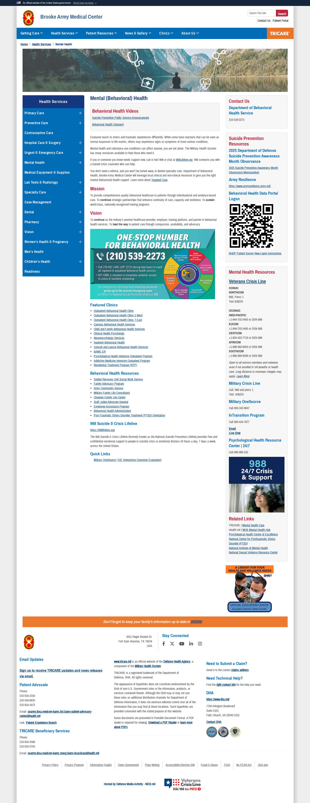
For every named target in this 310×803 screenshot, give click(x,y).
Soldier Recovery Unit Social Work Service (118, 379)
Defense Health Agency (176, 662)
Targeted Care (159, 180)
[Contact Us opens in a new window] (264, 21)
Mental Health (35, 162)
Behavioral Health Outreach (108, 125)
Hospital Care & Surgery (43, 143)
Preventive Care (36, 123)
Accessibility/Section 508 (180, 765)
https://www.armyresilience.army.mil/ (250, 186)
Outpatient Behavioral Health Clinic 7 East (118, 320)
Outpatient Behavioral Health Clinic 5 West (118, 315)
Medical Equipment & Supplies (47, 172)
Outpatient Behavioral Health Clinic (114, 311)
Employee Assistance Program (111, 407)
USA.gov (263, 765)
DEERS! (196, 621)
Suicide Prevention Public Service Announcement (120, 118)
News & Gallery (138, 33)
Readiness (32, 271)
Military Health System (148, 666)
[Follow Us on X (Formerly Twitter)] (172, 644)
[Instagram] (200, 644)
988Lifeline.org (184, 160)
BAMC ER (100, 352)
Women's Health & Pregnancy (47, 242)
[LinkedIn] (191, 644)
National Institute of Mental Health (248, 548)
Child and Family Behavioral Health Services (119, 329)
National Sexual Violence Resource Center (253, 552)
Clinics (166, 33)
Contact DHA (213, 722)
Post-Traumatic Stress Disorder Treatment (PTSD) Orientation (129, 415)
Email (232, 429)
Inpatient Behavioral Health (109, 343)
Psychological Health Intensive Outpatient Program (123, 356)
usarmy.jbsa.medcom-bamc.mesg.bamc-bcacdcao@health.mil (63, 753)
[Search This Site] (262, 13)
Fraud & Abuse (209, 765)
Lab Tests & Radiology (41, 182)
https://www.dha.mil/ (217, 699)
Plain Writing (152, 765)
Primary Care (34, 113)
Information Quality (101, 765)
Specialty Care (35, 192)
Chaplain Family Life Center (109, 397)
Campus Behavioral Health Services (114, 325)
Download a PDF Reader (162, 723)
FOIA (227, 765)
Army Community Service (108, 388)
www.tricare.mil (122, 662)
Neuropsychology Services (109, 338)
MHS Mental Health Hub (256, 530)
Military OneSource (105, 460)
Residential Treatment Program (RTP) (115, 365)
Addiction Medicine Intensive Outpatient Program (122, 361)
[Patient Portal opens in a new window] (280, 21)
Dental (29, 212)
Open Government (128, 765)
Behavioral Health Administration (112, 411)
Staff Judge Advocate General (111, 402)
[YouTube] (181, 644)
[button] (85, 3)
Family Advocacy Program (109, 384)
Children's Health (37, 261)
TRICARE (280, 33)
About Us (190, 33)
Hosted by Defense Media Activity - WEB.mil (129, 784)
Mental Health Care (253, 525)
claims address (240, 670)
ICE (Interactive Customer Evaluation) (139, 460)
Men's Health (34, 252)
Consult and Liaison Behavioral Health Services (121, 347)
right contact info (226, 685)
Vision (29, 232)
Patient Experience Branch (41, 723)
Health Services (64, 33)
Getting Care (32, 33)
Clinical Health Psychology (109, 333)
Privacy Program (74, 765)
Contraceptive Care (39, 133)
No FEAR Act (244, 765)
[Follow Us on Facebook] (163, 644)
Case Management (38, 202)
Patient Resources (101, 33)
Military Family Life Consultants (112, 393)
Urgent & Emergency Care (44, 153)
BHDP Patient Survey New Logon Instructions (255, 253)
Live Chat (234, 433)
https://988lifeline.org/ (102, 430)
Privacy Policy (50, 765)
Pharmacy (32, 222)
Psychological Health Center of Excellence (253, 534)
